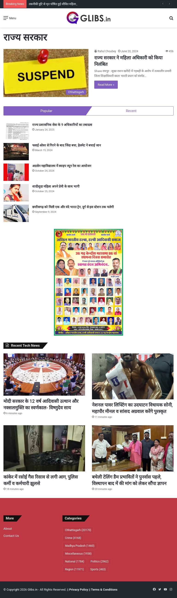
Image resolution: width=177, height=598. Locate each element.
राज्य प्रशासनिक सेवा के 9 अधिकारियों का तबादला (62, 125)
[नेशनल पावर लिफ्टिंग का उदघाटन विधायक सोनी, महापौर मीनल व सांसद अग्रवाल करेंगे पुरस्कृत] (133, 376)
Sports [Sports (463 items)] (98, 569)
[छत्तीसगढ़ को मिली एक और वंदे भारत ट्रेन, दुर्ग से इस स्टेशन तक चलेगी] (16, 213)
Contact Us (11, 535)
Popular (47, 111)
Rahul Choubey (107, 51)
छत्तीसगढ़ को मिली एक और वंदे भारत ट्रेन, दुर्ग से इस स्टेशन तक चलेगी (73, 207)
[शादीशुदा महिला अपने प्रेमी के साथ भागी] (16, 192)
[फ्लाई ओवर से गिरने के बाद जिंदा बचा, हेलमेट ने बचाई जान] (16, 151)
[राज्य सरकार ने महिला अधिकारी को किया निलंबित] (45, 73)
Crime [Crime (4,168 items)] (73, 538)
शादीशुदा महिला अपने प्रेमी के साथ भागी (56, 186)
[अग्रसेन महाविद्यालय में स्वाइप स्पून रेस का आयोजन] (16, 172)
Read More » (106, 84)
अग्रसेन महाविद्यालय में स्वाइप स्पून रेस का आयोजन (61, 166)
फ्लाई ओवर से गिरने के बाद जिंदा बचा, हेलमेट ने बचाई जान (66, 145)
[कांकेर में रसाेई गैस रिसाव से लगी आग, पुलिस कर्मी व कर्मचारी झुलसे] (44, 448)
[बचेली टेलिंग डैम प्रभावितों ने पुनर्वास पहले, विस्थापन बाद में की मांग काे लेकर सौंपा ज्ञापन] (133, 448)
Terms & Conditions (104, 589)
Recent (131, 111)
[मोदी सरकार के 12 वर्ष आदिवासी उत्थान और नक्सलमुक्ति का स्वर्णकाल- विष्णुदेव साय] (44, 374)
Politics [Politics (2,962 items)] (100, 561)
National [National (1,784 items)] (74, 561)
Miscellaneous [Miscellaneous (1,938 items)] (78, 553)
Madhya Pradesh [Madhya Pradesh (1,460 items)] (79, 545)
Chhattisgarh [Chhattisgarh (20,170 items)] (78, 530)
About (7, 528)
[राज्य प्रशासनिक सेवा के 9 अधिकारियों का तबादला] (16, 131)
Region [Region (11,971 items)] (74, 569)
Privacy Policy (78, 589)
